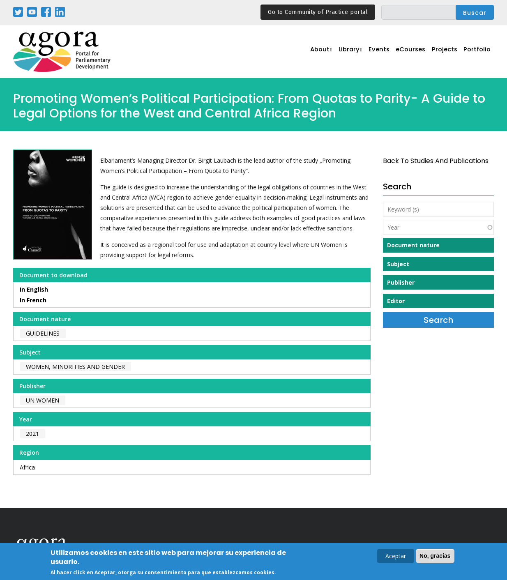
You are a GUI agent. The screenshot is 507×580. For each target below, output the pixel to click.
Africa (27, 467)
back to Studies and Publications (436, 161)
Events (374, 52)
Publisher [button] (401, 282)
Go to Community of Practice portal (318, 12)
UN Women (42, 400)
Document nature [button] (413, 245)
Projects (443, 52)
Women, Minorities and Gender (75, 367)
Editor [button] (396, 301)
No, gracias (434, 555)
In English (34, 289)
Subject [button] (398, 264)
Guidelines (43, 333)
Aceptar (395, 556)
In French (33, 300)
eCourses (407, 52)
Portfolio (477, 52)
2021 (32, 433)
